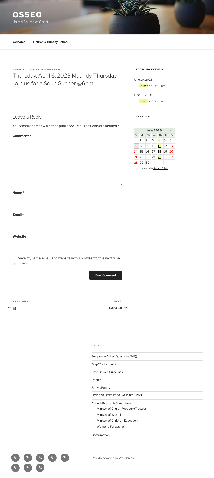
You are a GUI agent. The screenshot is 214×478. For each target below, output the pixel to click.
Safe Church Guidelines (107, 372)
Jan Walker (50, 69)
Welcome (19, 42)
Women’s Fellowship (110, 426)
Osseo (27, 14)
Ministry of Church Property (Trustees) (122, 408)
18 (159, 151)
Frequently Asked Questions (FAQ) (114, 356)
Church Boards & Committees (112, 403)
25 (159, 157)
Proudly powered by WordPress (113, 458)
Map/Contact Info (104, 364)
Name (18, 193)
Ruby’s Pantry (101, 387)
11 (159, 146)
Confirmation (101, 435)
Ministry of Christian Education (117, 420)
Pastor (96, 379)
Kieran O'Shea (160, 168)
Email (18, 215)
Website (19, 236)
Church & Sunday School (50, 42)
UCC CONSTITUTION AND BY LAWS (117, 395)
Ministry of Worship (109, 414)
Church (143, 86)
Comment (22, 136)
